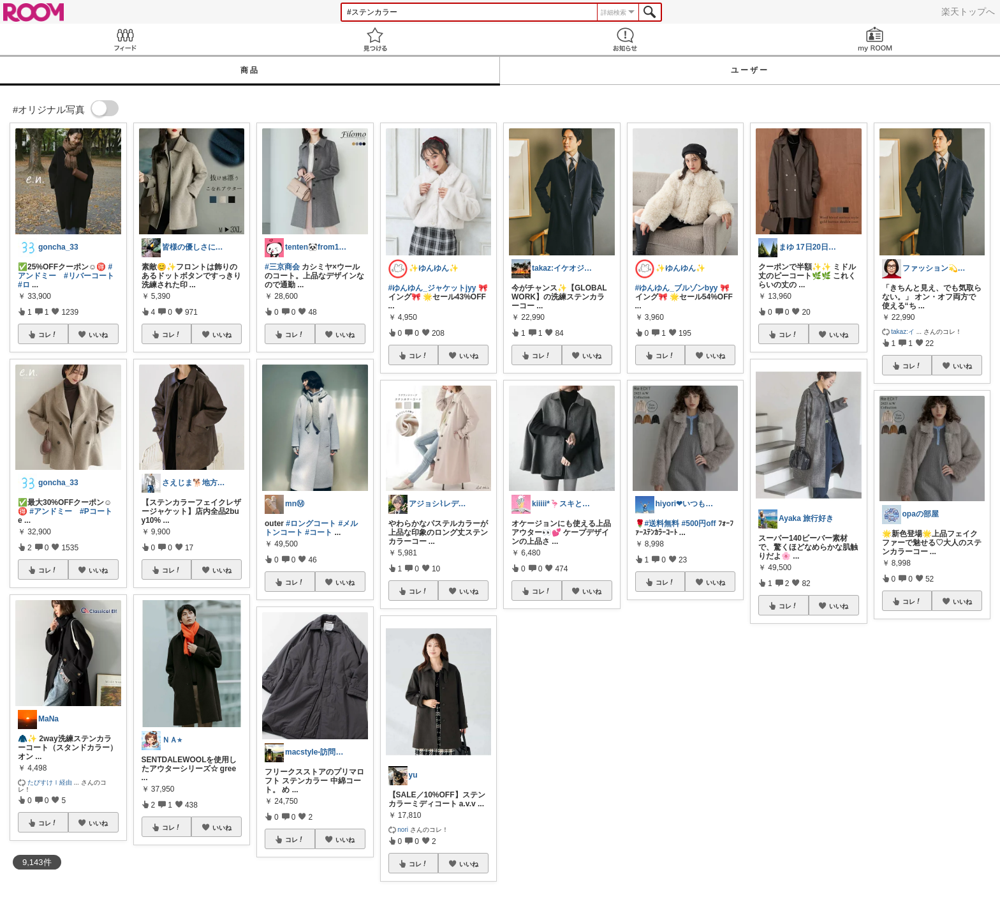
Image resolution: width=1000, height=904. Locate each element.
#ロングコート (311, 523)
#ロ (24, 284)
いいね (98, 334)
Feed (125, 39)
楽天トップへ (968, 11)
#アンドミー (50, 511)
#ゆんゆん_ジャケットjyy (432, 287)
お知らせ (625, 39)
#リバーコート (89, 275)
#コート (318, 532)
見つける (375, 39)
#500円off (699, 523)
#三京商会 (282, 266)
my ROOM (875, 39)
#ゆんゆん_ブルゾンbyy (676, 287)
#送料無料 (662, 523)
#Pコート (96, 511)
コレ (47, 334)
